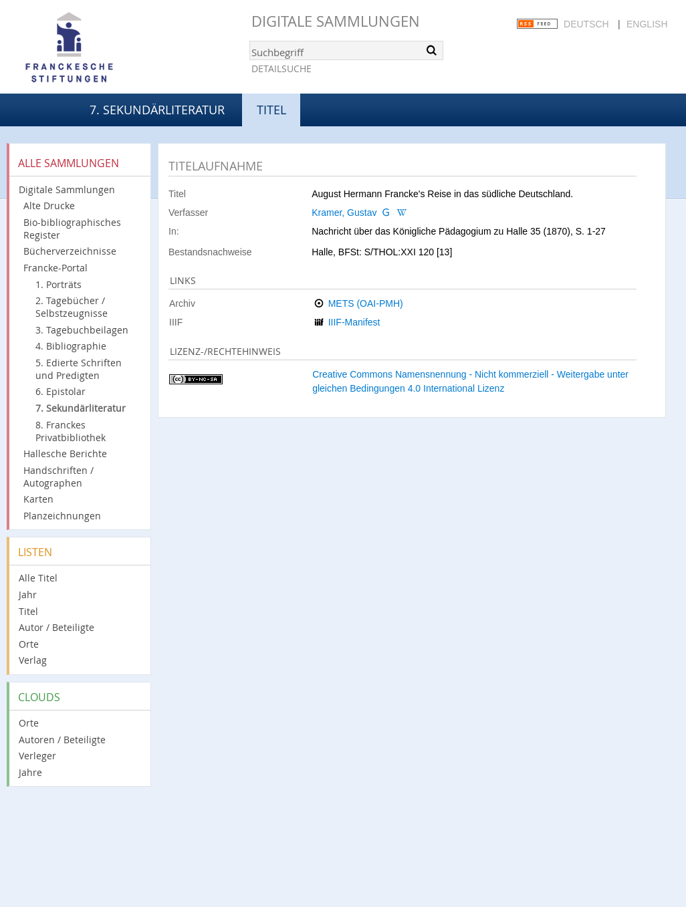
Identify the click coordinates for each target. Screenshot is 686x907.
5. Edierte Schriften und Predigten (78, 369)
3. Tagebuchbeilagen (81, 329)
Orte (29, 644)
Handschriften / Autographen (58, 476)
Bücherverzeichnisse (69, 251)
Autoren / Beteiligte (62, 739)
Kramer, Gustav (344, 212)
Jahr (28, 594)
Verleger (37, 755)
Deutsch (586, 24)
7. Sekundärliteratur (157, 110)
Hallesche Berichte (65, 453)
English (646, 24)
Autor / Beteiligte (56, 627)
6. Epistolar (60, 391)
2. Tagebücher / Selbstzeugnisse (71, 306)
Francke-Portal (55, 267)
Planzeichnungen (62, 515)
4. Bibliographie (70, 346)
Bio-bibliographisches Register (72, 228)
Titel (28, 611)
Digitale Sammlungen (335, 21)
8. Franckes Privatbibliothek (70, 431)
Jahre (30, 772)
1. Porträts (58, 284)
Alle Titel (38, 577)
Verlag (33, 660)
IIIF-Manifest (354, 322)
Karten (38, 499)
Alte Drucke (49, 205)
